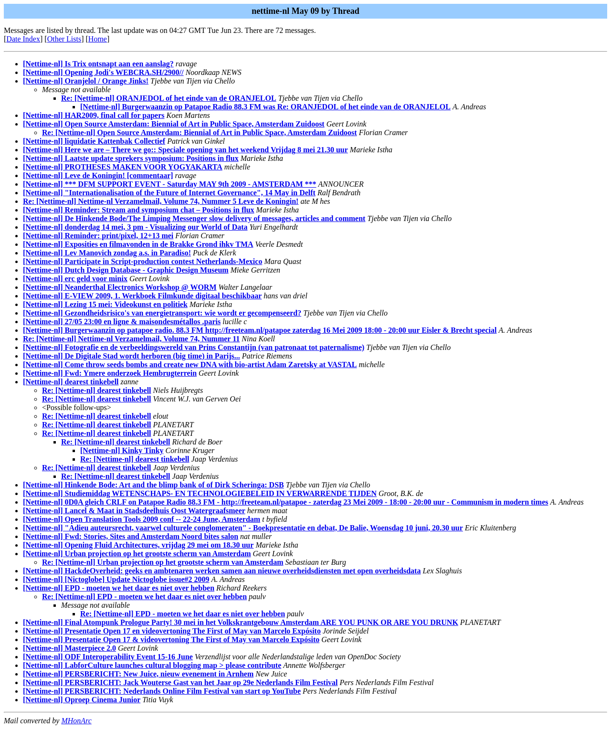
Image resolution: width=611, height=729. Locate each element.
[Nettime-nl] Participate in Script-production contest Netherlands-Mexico (142, 261)
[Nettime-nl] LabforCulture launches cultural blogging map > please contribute (152, 665)
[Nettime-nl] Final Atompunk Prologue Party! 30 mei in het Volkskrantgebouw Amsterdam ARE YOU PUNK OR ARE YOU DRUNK (240, 622)
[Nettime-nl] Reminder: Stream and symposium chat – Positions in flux (138, 210)
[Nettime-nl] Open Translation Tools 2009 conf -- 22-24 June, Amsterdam (141, 519)
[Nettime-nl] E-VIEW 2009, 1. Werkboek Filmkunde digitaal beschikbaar (142, 296)
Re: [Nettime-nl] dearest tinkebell (96, 390)
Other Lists (64, 39)
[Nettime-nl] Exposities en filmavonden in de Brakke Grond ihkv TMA (138, 244)
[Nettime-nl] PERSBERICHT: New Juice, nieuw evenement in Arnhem (138, 674)
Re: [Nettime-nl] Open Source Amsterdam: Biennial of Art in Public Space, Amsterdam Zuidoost (199, 132)
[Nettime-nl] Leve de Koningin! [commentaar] (98, 175)
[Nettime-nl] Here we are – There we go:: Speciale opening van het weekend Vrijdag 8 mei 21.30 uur (185, 150)
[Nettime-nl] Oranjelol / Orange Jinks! (85, 81)
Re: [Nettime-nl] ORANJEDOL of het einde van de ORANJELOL (168, 98)
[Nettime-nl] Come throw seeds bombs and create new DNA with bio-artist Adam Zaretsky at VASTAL (190, 364)
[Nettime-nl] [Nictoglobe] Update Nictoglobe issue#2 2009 (116, 579)
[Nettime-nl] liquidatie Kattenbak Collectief (94, 141)
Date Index (23, 39)
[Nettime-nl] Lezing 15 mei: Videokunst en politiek (105, 304)
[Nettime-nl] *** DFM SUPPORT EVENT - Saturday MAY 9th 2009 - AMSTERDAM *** (169, 184)
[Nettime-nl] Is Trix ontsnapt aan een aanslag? (98, 64)
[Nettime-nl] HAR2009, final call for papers (94, 115)
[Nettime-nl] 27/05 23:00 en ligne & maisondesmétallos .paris (122, 321)
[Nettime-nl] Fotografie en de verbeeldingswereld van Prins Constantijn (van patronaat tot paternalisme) (193, 347)
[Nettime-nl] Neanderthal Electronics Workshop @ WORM (120, 287)
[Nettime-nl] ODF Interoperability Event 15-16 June (108, 657)
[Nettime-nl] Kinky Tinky (122, 450)
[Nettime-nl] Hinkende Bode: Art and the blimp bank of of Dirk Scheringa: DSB (153, 485)
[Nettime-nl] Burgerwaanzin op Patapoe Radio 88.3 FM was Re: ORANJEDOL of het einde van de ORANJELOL (265, 107)
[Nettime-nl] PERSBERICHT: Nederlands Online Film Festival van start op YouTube (162, 691)
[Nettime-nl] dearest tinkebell (71, 382)
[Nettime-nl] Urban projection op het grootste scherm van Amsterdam (137, 553)
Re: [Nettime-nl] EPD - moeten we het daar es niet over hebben (144, 596)
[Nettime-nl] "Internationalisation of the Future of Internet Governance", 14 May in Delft (169, 193)
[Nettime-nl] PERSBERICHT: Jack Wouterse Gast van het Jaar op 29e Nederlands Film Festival (180, 682)
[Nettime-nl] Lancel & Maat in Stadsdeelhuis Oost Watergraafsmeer (134, 511)
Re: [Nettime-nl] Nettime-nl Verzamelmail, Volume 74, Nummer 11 (131, 339)
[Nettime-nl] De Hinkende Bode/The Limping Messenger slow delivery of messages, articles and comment (194, 218)
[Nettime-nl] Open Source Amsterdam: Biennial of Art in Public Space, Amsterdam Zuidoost (174, 124)
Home (97, 39)
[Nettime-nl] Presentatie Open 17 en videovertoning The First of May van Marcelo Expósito (172, 631)
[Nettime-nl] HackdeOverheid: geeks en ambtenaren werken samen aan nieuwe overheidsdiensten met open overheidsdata (222, 571)
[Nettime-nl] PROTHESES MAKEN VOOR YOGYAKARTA (122, 167)
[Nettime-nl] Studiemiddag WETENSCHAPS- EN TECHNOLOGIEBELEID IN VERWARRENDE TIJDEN (200, 493)
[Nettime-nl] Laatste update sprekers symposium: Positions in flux (131, 158)
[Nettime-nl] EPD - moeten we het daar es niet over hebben (118, 588)
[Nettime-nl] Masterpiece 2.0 (69, 648)
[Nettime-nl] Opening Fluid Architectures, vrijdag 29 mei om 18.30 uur (138, 545)
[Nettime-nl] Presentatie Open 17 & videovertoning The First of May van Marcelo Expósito (171, 639)
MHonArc (76, 721)
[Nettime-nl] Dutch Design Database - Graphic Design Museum (126, 270)
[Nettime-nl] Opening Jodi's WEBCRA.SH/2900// (103, 72)
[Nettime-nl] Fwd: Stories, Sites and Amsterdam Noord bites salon (130, 536)
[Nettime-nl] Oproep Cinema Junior (81, 700)
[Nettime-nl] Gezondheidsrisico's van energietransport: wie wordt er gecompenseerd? (162, 313)
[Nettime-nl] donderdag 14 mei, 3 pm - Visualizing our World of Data (135, 227)
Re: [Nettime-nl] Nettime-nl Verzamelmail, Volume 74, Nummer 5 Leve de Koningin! (160, 201)
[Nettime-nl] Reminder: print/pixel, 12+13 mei (98, 236)
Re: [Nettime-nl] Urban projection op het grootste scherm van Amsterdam (163, 562)
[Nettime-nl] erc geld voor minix (75, 279)
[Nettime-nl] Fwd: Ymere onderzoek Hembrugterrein (110, 373)
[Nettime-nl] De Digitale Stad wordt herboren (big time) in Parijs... (131, 356)
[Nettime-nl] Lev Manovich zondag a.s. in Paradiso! (107, 253)
